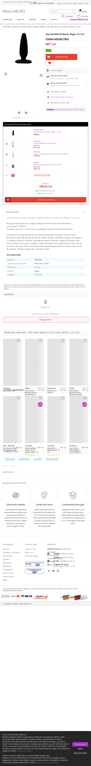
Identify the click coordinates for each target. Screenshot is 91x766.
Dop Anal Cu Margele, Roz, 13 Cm (53, 450)
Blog (5, 580)
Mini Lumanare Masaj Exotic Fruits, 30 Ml (47, 165)
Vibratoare (51, 552)
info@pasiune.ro (67, 561)
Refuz (80, 748)
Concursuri (8, 556)
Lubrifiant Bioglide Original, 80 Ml (44, 143)
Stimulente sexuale (55, 558)
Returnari (7, 563)
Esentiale (32, 19)
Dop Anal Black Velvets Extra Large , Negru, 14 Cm (31, 451)
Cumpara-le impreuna (46, 200)
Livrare (6, 549)
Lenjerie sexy (52, 549)
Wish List (29, 552)
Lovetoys (15, 26)
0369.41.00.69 (38, 3)
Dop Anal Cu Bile (9, 391)
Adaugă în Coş (61, 57)
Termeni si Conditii (11, 552)
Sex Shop (6, 26)
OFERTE (43, 19)
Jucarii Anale (26, 26)
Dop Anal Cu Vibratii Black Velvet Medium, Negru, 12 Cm (75, 451)
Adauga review (45, 319)
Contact (54, 19)
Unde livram (8, 577)
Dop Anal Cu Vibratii (52, 392)
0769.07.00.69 (49, 3)
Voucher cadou (31, 556)
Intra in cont (30, 549)
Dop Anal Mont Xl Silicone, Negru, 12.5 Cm (64, 26)
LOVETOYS (20, 19)
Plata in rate (8, 573)
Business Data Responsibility (47, 762)
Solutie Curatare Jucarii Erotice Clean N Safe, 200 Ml (51, 154)
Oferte (49, 565)
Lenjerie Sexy (7, 19)
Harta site (7, 566)
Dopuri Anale (39, 26)
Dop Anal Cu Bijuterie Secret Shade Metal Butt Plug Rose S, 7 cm (76, 393)
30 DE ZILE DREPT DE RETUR (62, 97)
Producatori (8, 570)
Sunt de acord (80, 744)
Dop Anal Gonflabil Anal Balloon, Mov (10, 449)
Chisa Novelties (57, 39)
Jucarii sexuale (28, 218)
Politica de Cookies (24, 751)
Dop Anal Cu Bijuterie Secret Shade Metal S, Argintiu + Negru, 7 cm (32, 394)
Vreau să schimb (80, 753)
